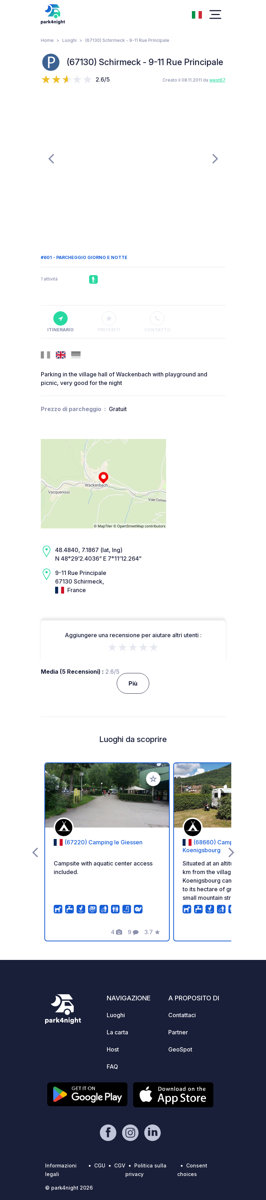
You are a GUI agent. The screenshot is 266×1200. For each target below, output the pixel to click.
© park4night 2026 (69, 1188)
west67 (217, 80)
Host (113, 1049)
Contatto (157, 322)
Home (47, 40)
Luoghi (69, 40)
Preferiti (108, 322)
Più (133, 683)
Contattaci (182, 1015)
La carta (117, 1032)
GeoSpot (180, 1049)
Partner (178, 1032)
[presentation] (51, 158)
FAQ (112, 1066)
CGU (99, 1165)
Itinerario (60, 322)
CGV (119, 1165)
